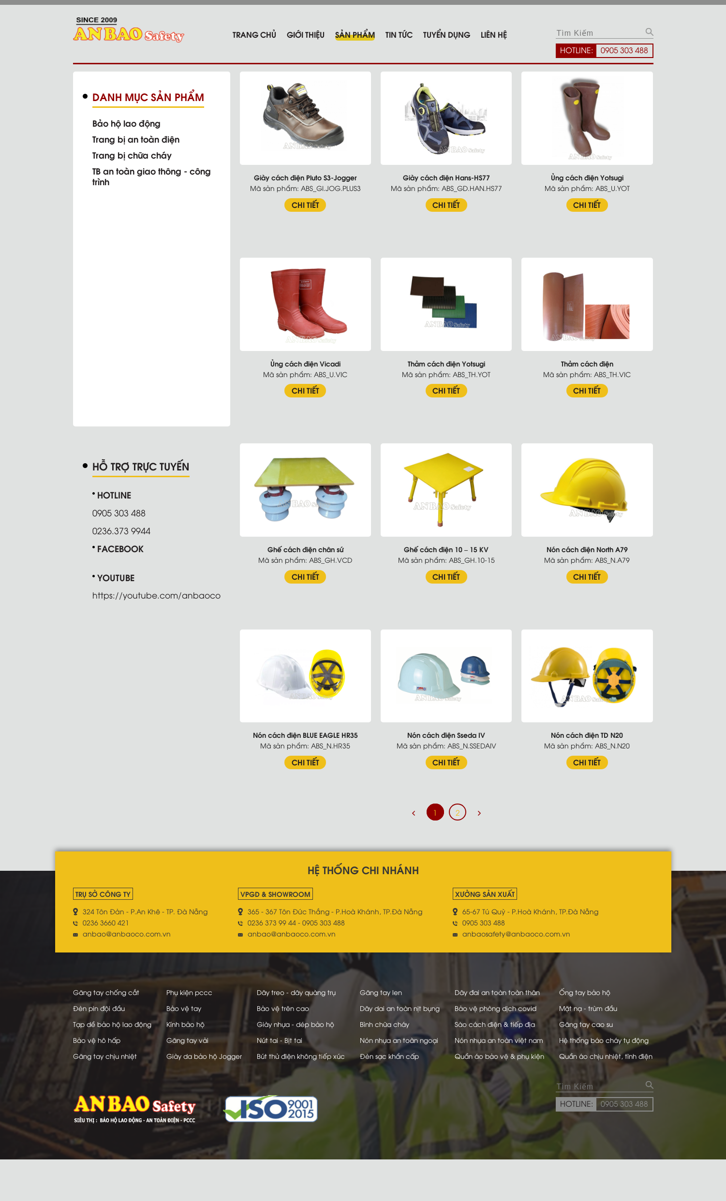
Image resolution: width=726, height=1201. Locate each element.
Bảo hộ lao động (127, 122)
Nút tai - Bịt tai (287, 1058)
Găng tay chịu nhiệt (107, 1085)
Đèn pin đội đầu (100, 1015)
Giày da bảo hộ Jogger (209, 1085)
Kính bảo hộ (190, 1042)
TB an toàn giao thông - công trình (154, 176)
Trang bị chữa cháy (133, 154)
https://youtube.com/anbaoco (158, 593)
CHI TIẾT (309, 203)
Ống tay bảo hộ (595, 988)
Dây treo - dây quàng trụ (305, 988)
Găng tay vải (192, 1058)
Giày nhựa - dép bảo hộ (305, 1042)
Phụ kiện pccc (194, 988)
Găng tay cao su (596, 1042)
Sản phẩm (355, 34)
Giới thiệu (306, 34)
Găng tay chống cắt (108, 988)
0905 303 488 (624, 49)
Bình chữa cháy (392, 1042)
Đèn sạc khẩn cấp (397, 1085)
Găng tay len (388, 988)
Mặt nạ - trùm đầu (599, 1015)
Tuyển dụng (446, 34)
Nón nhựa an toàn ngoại (408, 1058)
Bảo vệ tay (188, 1015)
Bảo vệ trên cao (290, 1015)
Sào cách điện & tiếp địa (508, 1042)
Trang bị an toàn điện (137, 138)
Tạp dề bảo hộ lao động (114, 1042)
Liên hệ (494, 34)
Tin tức (399, 34)
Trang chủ (254, 34)
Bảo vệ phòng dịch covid (508, 1015)
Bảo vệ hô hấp (98, 1058)
